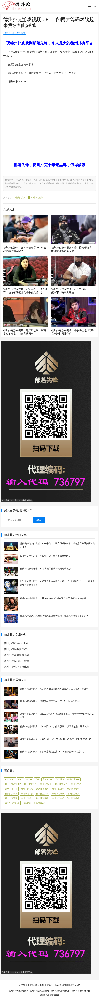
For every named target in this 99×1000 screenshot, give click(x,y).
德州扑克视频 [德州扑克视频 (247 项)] (42, 798)
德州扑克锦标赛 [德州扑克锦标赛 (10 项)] (12, 803)
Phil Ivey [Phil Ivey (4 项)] (10, 779)
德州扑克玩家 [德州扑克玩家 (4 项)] (11, 798)
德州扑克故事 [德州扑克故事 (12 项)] (58, 789)
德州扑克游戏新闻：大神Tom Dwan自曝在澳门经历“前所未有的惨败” (53, 598)
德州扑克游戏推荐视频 (14, 32)
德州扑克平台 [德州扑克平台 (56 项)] (11, 789)
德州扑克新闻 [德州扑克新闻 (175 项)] (11, 793)
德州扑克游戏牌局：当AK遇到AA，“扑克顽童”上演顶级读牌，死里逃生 (54, 726)
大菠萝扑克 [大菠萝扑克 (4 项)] (48, 779)
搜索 (38, 520)
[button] (89, 6)
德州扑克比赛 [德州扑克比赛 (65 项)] (27, 793)
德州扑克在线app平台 (16, 643)
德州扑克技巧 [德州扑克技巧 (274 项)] (27, 789)
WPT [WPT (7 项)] (20, 779)
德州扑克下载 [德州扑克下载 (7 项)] (30, 784)
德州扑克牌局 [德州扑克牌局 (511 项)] (73, 793)
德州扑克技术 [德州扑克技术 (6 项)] (42, 789)
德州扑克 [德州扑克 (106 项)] (60, 779)
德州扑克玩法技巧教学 (16, 661)
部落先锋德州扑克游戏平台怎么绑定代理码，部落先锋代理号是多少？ (54, 615)
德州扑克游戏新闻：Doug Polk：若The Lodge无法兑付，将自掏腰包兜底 (55, 739)
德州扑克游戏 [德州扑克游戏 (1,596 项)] (58, 793)
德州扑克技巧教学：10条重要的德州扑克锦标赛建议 (45, 568)
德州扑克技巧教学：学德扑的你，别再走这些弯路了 (45, 556)
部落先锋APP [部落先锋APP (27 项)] (40, 803)
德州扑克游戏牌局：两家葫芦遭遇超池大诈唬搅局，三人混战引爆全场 (54, 688)
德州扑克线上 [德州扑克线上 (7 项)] (27, 798)
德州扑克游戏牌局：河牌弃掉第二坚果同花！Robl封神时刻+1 (50, 701)
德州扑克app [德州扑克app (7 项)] (73, 779)
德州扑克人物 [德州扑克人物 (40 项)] (46, 784)
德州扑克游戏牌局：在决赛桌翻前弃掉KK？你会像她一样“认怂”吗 (52, 751)
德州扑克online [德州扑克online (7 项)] (13, 784)
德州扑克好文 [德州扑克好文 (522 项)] (77, 784)
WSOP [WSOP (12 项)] (29, 779)
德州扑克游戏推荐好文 (16, 649)
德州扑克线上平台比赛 (16, 666)
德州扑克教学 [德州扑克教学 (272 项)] (73, 789)
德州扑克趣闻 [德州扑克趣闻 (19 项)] (73, 798)
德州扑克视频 (37, 197)
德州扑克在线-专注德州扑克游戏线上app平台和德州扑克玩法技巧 (53, 985)
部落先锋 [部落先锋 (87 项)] (27, 803)
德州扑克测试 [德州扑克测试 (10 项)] (42, 793)
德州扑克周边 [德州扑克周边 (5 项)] (61, 784)
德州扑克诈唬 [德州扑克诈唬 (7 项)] (58, 798)
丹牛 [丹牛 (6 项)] (37, 779)
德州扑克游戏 (21, 197)
